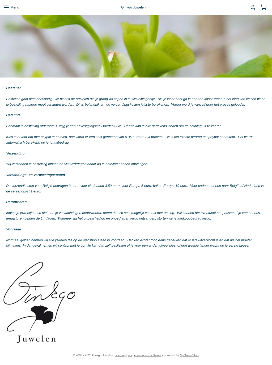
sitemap (120, 355)
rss (130, 355)
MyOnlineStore (189, 355)
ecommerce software (147, 355)
